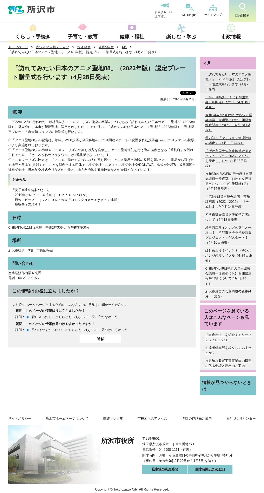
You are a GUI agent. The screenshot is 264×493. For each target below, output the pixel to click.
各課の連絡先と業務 (197, 418)
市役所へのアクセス (152, 418)
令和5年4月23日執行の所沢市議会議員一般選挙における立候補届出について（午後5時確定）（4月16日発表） (228, 181)
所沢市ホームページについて (67, 418)
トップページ (18, 47)
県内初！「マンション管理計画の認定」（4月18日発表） (228, 140)
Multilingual (189, 10)
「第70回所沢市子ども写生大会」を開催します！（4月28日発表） (227, 102)
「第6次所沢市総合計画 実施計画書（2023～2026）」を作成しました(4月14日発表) (227, 201)
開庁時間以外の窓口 (210, 469)
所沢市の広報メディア (52, 47)
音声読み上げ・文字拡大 (165, 10)
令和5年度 (106, 47)
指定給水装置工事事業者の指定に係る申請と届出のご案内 (228, 363)
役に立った (40, 317)
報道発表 (84, 47)
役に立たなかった (104, 317)
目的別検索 (242, 10)
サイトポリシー (19, 418)
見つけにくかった (114, 330)
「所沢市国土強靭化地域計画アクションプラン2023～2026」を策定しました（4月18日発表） (228, 158)
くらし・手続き (33, 36)
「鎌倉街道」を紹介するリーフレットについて (228, 337)
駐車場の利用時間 (165, 469)
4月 (124, 47)
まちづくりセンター (241, 418)
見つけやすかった (45, 330)
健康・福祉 (132, 36)
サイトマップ (213, 10)
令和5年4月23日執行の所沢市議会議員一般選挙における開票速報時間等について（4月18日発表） (228, 122)
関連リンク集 (113, 418)
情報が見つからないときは (226, 385)
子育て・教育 (83, 36)
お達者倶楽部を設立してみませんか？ (228, 350)
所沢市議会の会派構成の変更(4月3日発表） (228, 294)
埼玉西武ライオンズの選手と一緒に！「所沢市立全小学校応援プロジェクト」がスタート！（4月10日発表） (228, 235)
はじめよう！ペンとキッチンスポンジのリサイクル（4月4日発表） (228, 255)
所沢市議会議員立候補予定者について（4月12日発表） (228, 217)
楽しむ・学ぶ (181, 36)
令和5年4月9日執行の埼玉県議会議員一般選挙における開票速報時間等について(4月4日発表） (228, 276)
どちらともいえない (70, 317)
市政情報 (231, 36)
